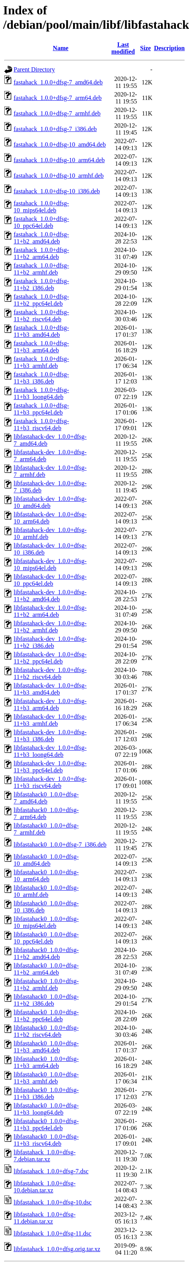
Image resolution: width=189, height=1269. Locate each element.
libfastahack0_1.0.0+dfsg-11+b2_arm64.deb (46, 969)
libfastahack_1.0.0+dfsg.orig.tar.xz (57, 1249)
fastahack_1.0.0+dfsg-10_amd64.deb (60, 144)
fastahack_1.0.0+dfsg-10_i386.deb (57, 191)
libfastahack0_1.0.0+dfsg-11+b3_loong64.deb (46, 1109)
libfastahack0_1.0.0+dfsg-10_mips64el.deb (46, 922)
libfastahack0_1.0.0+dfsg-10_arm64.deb (46, 875)
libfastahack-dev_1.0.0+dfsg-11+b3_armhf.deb (50, 720)
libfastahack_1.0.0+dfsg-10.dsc (53, 1202)
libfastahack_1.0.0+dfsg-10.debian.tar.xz (44, 1187)
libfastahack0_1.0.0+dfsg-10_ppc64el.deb (46, 938)
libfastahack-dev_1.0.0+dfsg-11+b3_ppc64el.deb (50, 767)
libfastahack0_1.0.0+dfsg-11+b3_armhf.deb (46, 1078)
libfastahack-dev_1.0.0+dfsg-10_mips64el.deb (50, 564)
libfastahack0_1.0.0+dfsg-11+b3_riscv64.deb (46, 1140)
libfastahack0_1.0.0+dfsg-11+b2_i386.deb (46, 1000)
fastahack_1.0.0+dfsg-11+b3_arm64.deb (41, 347)
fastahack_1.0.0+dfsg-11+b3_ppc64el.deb (41, 409)
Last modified (123, 48)
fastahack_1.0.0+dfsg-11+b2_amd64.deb (41, 238)
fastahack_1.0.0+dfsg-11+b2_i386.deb (41, 284)
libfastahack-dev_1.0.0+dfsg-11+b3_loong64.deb (50, 751)
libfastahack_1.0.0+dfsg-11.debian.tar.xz (44, 1218)
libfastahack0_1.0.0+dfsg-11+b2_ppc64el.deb (46, 1015)
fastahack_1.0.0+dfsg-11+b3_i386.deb (41, 378)
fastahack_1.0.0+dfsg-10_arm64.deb (59, 160)
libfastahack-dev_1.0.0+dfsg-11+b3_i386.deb (50, 735)
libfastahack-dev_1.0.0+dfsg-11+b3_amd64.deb (50, 689)
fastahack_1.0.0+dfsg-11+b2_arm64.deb (41, 253)
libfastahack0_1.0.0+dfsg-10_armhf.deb (46, 891)
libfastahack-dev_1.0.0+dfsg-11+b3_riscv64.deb (50, 782)
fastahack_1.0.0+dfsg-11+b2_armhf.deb (41, 269)
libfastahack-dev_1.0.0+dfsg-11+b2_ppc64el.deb (50, 658)
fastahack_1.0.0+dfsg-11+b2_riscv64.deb (41, 315)
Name (60, 48)
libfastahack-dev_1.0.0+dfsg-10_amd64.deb (50, 502)
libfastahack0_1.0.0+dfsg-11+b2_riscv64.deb (46, 1031)
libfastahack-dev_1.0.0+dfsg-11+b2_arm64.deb (50, 611)
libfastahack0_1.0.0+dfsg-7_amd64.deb (46, 798)
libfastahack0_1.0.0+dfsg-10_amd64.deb (46, 860)
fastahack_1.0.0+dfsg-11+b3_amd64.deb (41, 331)
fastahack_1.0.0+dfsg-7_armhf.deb (57, 113)
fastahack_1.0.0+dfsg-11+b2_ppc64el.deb (41, 300)
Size (145, 48)
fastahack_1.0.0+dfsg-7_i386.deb (55, 129)
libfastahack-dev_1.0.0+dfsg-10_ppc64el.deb (50, 580)
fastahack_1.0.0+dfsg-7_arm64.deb (58, 98)
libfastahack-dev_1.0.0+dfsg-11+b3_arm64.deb (50, 704)
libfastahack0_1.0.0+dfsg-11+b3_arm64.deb (46, 1062)
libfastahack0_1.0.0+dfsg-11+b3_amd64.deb (46, 1047)
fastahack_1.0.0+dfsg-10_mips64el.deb (41, 207)
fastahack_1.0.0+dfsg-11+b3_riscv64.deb (41, 424)
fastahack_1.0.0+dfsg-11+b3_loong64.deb (41, 393)
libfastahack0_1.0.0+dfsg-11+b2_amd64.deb (46, 953)
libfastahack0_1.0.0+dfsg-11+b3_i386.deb (46, 1093)
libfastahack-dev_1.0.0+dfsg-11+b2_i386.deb (50, 642)
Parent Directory (34, 69)
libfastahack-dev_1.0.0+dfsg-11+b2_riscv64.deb (50, 673)
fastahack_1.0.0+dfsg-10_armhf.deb (59, 175)
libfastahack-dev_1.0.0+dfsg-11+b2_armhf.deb (50, 627)
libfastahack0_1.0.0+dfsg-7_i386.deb (60, 844)
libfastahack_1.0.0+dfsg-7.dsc (51, 1171)
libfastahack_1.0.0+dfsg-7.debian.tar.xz (44, 1155)
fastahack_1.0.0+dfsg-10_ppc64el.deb (41, 222)
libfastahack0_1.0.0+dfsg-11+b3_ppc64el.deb (46, 1124)
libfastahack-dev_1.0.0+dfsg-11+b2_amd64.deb (50, 595)
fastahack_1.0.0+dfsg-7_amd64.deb (58, 82)
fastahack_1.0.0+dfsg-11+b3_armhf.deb (41, 362)
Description (169, 48)
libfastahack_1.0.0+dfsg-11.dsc (52, 1233)
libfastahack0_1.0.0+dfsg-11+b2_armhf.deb (46, 984)
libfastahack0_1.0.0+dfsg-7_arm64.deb (46, 813)
